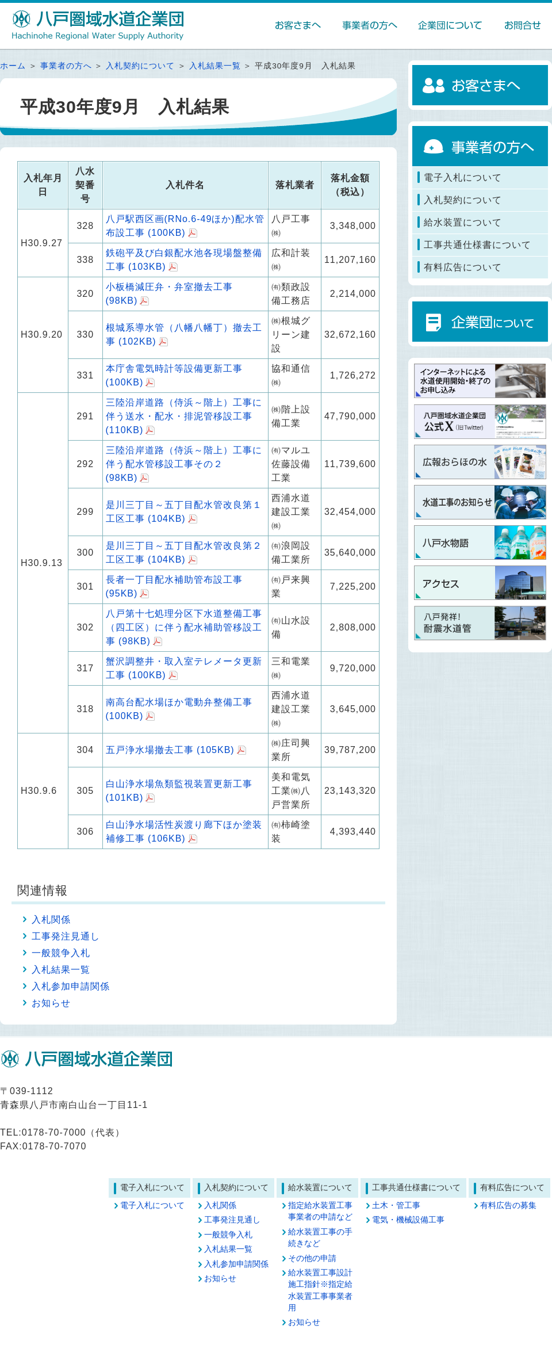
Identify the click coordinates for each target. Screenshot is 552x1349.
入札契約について (140, 66)
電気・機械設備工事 (408, 1220)
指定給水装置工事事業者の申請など (320, 1211)
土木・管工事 (396, 1205)
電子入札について (152, 1205)
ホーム (13, 66)
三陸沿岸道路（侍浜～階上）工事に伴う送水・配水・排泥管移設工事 (184, 416)
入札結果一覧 (215, 66)
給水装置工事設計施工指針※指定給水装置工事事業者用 (320, 1290)
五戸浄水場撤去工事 (170, 750)
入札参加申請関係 (71, 986)
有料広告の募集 (508, 1205)
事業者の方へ (66, 66)
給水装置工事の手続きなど (320, 1238)
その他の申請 (312, 1258)
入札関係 (51, 919)
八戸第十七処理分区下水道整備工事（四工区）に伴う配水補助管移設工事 (184, 627)
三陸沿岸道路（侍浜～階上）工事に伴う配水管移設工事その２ (184, 464)
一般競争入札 (61, 953)
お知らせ (51, 1003)
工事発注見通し (66, 936)
